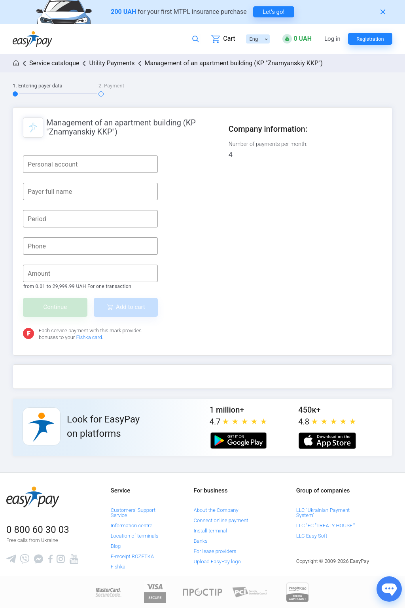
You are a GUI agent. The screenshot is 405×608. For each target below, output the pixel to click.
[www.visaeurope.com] (155, 592)
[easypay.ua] (32, 39)
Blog (116, 546)
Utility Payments (111, 63)
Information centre (131, 525)
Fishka (118, 567)
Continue (55, 307)
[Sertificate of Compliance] (250, 592)
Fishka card (89, 337)
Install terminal (210, 531)
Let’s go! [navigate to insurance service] (273, 11)
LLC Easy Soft (311, 536)
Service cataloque (54, 63)
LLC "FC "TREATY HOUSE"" (325, 525)
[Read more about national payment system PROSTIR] (202, 592)
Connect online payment (221, 520)
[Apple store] (327, 440)
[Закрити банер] (382, 11)
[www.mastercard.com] (108, 592)
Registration (370, 39)
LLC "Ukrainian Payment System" (323, 512)
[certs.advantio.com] (297, 592)
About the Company (216, 510)
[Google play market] (238, 440)
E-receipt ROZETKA (132, 556)
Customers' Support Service (133, 512)
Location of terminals (135, 536)
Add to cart (130, 307)
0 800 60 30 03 (37, 529)
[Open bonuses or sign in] (297, 39)
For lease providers (215, 551)
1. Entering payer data (37, 86)
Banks (201, 541)
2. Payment (111, 86)
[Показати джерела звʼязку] (389, 589)
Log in (332, 39)
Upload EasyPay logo (217, 561)
